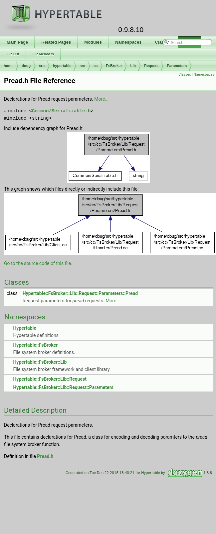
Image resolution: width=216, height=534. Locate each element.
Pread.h (45, 456)
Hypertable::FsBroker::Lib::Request (49, 379)
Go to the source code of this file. (38, 263)
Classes (184, 74)
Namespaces (204, 74)
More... (101, 99)
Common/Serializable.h (61, 111)
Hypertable (24, 328)
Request (151, 66)
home (8, 66)
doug (26, 66)
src (42, 66)
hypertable (62, 66)
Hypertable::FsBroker (35, 345)
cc (96, 66)
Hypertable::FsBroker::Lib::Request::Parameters (63, 387)
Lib (133, 66)
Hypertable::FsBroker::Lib (40, 362)
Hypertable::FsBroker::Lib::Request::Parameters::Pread (80, 293)
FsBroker (114, 66)
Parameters (177, 66)
